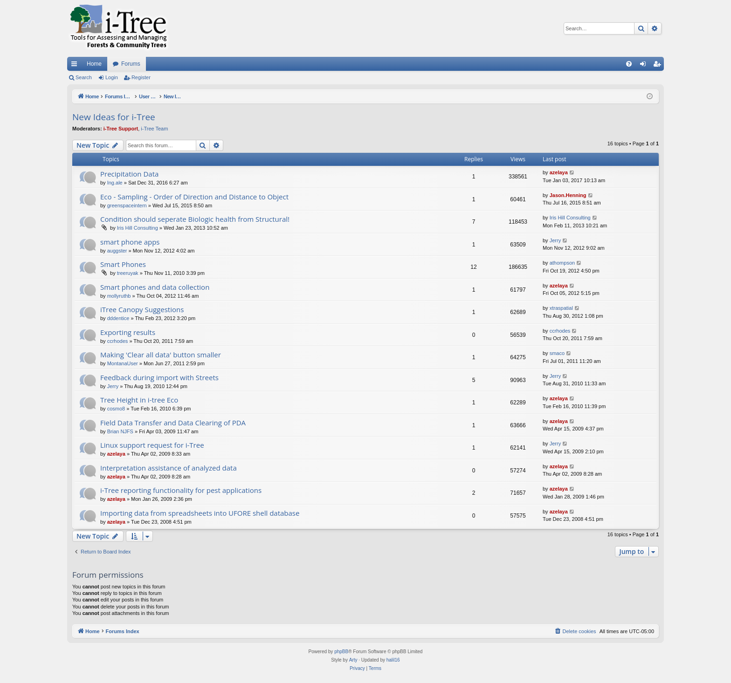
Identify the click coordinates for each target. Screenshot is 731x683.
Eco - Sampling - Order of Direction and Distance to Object (194, 196)
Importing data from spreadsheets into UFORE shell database (199, 513)
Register (141, 77)
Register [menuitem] (659, 66)
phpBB (341, 651)
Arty (353, 660)
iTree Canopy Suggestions (142, 309)
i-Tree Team (154, 128)
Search (84, 77)
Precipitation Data (129, 173)
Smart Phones (123, 264)
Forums (130, 64)
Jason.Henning (568, 195)
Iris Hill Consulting (137, 228)
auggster (117, 250)
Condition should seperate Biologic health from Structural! (195, 219)
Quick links (76, 66)
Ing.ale (115, 182)
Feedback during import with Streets (159, 377)
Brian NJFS (120, 431)
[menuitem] (629, 64)
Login (111, 77)
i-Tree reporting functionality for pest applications (181, 490)
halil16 (393, 660)
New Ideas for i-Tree (113, 117)
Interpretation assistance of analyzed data (168, 467)
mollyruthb (119, 296)
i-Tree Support (120, 128)
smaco (557, 353)
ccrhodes (117, 341)
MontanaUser (122, 363)
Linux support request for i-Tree (152, 445)
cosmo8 (116, 408)
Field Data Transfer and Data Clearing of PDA (173, 422)
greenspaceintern (127, 205)
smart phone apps (130, 241)
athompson (562, 263)
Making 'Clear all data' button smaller (160, 354)
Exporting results (127, 332)
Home (94, 64)
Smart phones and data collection (154, 287)
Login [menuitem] (645, 66)
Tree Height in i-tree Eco (139, 399)
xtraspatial (561, 308)
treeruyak (127, 273)
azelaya (559, 172)
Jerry (555, 240)
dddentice (118, 318)
